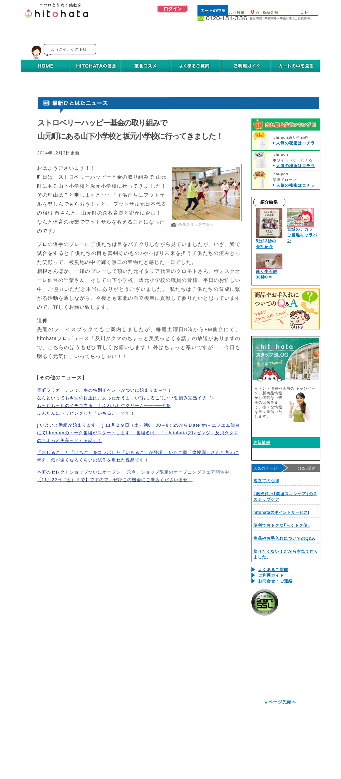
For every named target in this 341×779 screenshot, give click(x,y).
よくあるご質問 (273, 569)
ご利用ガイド (271, 575)
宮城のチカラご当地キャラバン (302, 235)
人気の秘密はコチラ (295, 143)
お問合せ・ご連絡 (275, 581)
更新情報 (261, 442)
